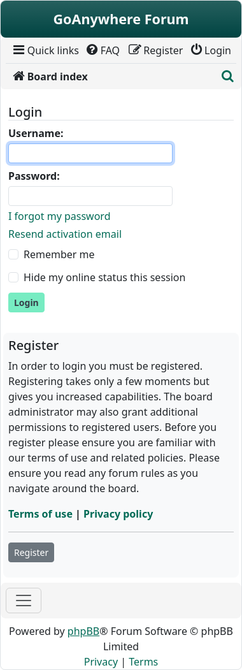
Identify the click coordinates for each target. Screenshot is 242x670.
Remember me (59, 254)
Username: (35, 133)
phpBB (83, 631)
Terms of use (40, 514)
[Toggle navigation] (23, 600)
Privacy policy (118, 514)
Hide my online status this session (104, 277)
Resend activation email (65, 234)
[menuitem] (45, 50)
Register (31, 552)
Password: (34, 176)
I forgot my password (59, 216)
